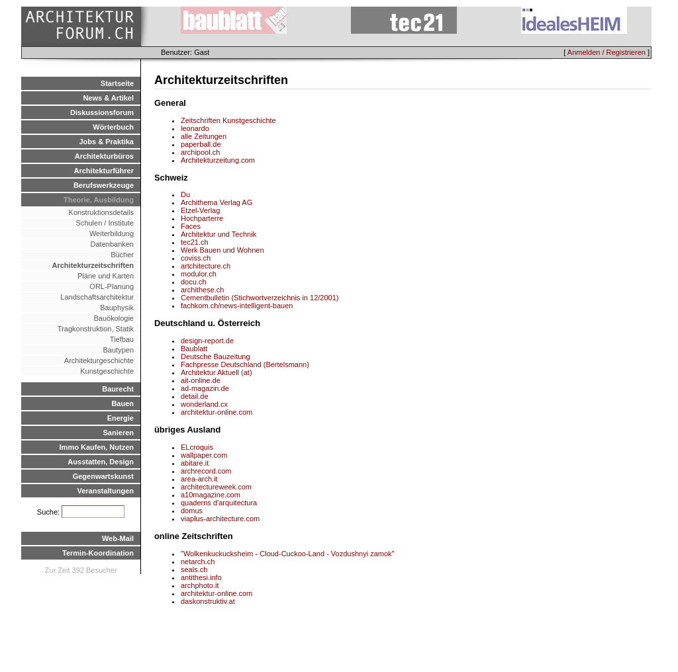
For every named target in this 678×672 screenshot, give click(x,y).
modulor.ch (199, 274)
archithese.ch (202, 290)
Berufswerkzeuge (103, 185)
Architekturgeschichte (99, 360)
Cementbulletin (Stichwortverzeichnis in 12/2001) (259, 298)
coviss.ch (196, 258)
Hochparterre (202, 218)
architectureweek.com (216, 487)
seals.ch (194, 569)
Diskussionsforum (102, 112)
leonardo (195, 128)
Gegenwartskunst (103, 476)
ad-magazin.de (205, 388)
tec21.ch (195, 242)
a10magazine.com (210, 495)
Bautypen (118, 350)
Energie (120, 418)
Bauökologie (113, 318)
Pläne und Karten (105, 276)
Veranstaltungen (105, 491)
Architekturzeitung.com (218, 160)
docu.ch (194, 282)
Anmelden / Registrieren (606, 52)
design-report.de (207, 341)
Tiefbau (122, 339)
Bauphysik (117, 308)
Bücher (122, 255)
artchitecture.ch (205, 266)
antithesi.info (201, 577)
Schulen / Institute (105, 223)
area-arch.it (199, 479)
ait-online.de (200, 380)
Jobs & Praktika (106, 142)
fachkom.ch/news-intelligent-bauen (237, 306)
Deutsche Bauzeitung (215, 356)
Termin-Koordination (98, 553)
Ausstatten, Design (101, 462)
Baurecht (118, 389)
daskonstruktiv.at (208, 601)
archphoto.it (199, 585)
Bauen (122, 403)
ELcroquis (197, 447)
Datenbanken (112, 244)
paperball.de (201, 144)
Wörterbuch (113, 127)
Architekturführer (104, 171)
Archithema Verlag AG (216, 202)
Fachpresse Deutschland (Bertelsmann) (245, 364)
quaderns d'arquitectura (219, 503)
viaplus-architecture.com (220, 519)
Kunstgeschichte (107, 371)
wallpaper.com (204, 455)
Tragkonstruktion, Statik (96, 329)
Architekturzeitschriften (93, 265)
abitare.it (195, 463)
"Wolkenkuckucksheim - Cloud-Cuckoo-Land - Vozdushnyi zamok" (287, 554)
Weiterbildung (111, 233)
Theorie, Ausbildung (99, 200)
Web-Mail (118, 538)
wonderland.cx (204, 404)
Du (185, 194)
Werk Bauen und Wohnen (222, 250)
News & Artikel (108, 98)
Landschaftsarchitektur (97, 297)
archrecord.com (206, 471)
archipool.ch (200, 152)
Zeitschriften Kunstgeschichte (228, 120)
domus (192, 511)
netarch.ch (198, 562)
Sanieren (118, 433)
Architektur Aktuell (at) (216, 372)
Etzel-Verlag (200, 210)
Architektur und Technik (218, 234)
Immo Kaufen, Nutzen (97, 447)
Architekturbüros (104, 156)
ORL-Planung (111, 286)
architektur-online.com (216, 412)
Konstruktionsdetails (101, 212)
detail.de (195, 396)
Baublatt (194, 349)
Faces (191, 226)
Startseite (117, 83)
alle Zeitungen (203, 136)
